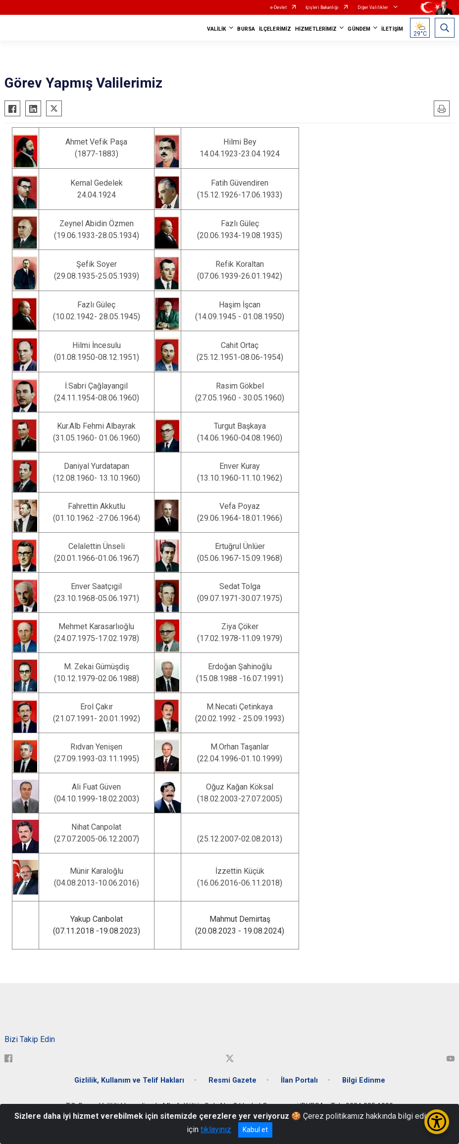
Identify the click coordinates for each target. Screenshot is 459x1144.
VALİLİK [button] (217, 29)
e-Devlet (278, 7)
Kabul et (255, 1130)
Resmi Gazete (232, 1080)
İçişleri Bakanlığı (322, 7)
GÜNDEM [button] (359, 29)
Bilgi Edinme (363, 1080)
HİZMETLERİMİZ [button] (316, 29)
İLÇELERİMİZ (275, 29)
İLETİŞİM (392, 29)
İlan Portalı (299, 1080)
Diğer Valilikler (373, 7)
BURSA (246, 29)
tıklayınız (216, 1129)
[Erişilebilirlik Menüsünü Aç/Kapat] (436, 1121)
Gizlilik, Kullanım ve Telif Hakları (129, 1080)
